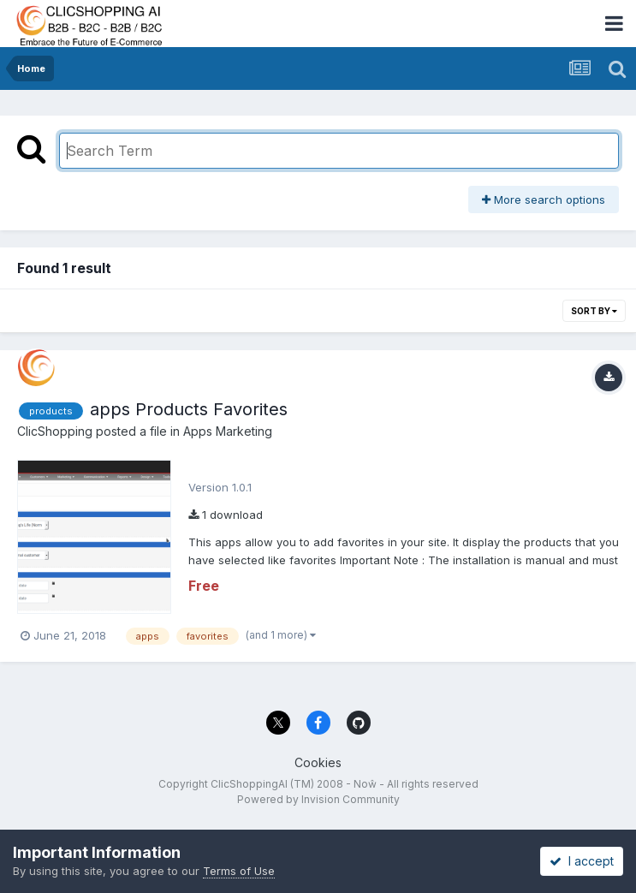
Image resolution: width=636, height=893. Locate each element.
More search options (543, 199)
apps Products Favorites (189, 409)
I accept (582, 861)
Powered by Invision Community (318, 799)
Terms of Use (239, 871)
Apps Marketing (227, 431)
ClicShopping (54, 431)
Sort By (594, 311)
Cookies (318, 762)
